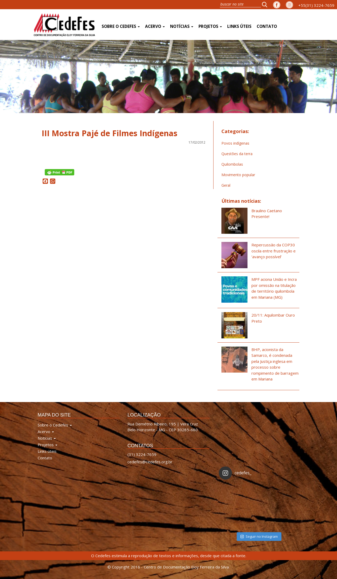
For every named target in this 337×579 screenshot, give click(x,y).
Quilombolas (232, 164)
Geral (225, 185)
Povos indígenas (235, 143)
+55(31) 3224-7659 (316, 5)
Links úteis (239, 26)
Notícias (181, 26)
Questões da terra (236, 153)
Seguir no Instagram (259, 536)
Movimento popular (238, 174)
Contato (267, 26)
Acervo (155, 26)
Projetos (210, 26)
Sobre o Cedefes (121, 26)
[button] (266, 4)
